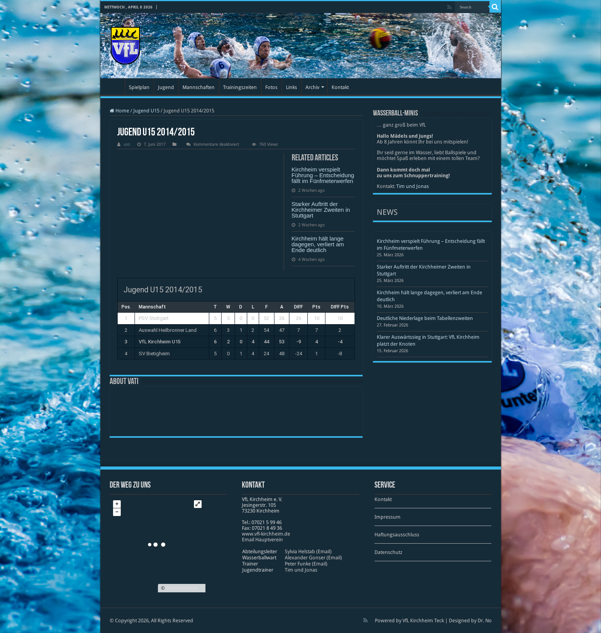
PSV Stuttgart (154, 318)
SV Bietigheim (154, 353)
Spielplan (139, 87)
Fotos (271, 87)
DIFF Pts (340, 307)
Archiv (312, 87)
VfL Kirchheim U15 (160, 342)
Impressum (387, 517)
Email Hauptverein (262, 539)
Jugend (166, 87)
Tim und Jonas (412, 186)
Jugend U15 (146, 111)
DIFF (298, 307)
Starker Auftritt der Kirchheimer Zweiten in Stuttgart (321, 210)
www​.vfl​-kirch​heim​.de (266, 534)
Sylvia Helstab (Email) (308, 551)
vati (126, 144)
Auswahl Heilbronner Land (168, 330)
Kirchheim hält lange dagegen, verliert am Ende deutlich (318, 244)
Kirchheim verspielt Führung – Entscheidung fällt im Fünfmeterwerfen (323, 175)
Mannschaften (198, 87)
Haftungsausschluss (396, 534)
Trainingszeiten (240, 87)
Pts (316, 307)
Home (119, 111)
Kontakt (340, 87)
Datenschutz (388, 552)
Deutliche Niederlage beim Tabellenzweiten (425, 318)
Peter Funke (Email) (306, 564)
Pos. (126, 307)
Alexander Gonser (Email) (313, 557)
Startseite (114, 86)
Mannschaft (152, 307)
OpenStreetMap (182, 588)
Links (291, 87)
